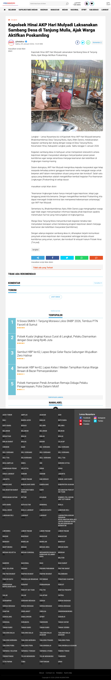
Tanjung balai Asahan (64, 634)
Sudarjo (61, 617)
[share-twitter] (83, 42)
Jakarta (6, 479)
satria (61, 595)
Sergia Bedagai (64, 606)
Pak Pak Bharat (9, 574)
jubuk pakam (26, 479)
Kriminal (43, 505)
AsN (59, 415)
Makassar (55, 10)
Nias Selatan (8, 568)
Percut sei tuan (28, 590)
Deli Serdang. (64, 452)
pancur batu (8, 579)
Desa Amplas (8, 463)
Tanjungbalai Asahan (67, 646)
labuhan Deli (63, 510)
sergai (42, 601)
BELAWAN (12, 10)
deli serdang (63, 447)
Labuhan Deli (8, 515)
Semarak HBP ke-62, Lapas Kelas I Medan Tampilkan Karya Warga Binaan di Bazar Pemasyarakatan (57, 369)
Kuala (60, 505)
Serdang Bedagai (28, 601)
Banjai (42, 420)
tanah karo (7, 627)
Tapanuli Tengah (28, 651)
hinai (42, 468)
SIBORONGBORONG (65, 611)
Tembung (62, 656)
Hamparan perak (10, 468)
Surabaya (25, 622)
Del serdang (45, 447)
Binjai (42, 436)
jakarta (61, 474)
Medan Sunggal (27, 552)
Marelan (43, 542)
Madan (5, 536)
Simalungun (26, 617)
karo (42, 490)
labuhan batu (45, 510)
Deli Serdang (8, 452)
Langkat (43, 515)
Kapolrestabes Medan (28, 10)
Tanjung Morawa (28, 640)
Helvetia (24, 468)
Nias (41, 563)
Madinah (44, 10)
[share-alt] (38, 258)
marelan (25, 542)
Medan (65, 10)
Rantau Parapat (64, 590)
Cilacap (61, 442)
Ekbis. (23, 463)
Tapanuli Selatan (10, 651)
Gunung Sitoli (64, 463)
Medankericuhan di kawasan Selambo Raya (48, 554)
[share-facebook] (77, 42)
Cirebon (6, 447)
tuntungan (44, 662)
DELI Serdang (26, 452)
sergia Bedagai (46, 606)
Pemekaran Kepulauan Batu (9, 586)
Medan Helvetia (9, 552)
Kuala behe (7, 510)
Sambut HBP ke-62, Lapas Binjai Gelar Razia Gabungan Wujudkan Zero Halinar (57, 353)
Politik (43, 590)
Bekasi (24, 425)
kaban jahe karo (65, 479)
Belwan (61, 431)
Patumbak (44, 579)
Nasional (74, 10)
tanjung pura (64, 640)
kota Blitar (26, 505)
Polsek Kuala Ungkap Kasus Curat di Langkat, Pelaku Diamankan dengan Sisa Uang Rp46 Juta (56, 338)
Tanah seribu (63, 627)
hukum (24, 474)
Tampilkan (98, 283)
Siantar (6, 611)
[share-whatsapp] (88, 42)
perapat (24, 585)
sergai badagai (64, 601)
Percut (61, 585)
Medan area (44, 547)
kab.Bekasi (94, 10)
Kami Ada (68, 673)
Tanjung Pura (27, 646)
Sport (84, 10)
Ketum (24, 497)
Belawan (25, 431)
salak (5, 595)
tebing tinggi (63, 651)
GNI (41, 463)
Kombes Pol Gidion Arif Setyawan (65, 498)
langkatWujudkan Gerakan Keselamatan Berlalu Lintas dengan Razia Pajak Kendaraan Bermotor (67, 520)
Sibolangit (25, 611)
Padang (24, 568)
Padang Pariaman (47, 568)
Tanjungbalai (45, 646)
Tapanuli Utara (46, 651)
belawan (6, 431)
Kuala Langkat (27, 510)
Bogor (42, 442)
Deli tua (6, 458)
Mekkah (61, 552)
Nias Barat (62, 563)
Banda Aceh (26, 420)
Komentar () (97, 42)
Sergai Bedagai (27, 606)
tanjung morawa (10, 640)
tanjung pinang (46, 640)
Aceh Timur (7, 415)
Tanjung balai (27, 633)
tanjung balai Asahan (46, 634)
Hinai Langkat (8, 474)
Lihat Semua (55, 297)
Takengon (44, 622)
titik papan (7, 662)
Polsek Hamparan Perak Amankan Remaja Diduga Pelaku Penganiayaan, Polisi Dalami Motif (52, 384)
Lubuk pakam (63, 531)
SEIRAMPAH (7, 601)
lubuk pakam (26, 531)
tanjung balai (9, 633)
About (41, 673)
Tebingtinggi (8, 656)
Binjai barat (8, 442)
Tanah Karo (44, 627)
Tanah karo (26, 627)
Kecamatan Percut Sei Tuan (66, 491)
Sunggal (6, 622)
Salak (23, 595)
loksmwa (6, 531)
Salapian (43, 595)
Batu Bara (7, 425)
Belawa (61, 425)
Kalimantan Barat (10, 490)
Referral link (55, 311)
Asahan (43, 415)
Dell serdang (45, 458)
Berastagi (7, 436)
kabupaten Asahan (66, 484)
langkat (105, 10)
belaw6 (43, 425)
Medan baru (63, 547)
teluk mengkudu (28, 656)
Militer (61, 558)
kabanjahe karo (28, 484)
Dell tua (61, 458)
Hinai (60, 468)
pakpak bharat (27, 574)
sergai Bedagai (9, 606)
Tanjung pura (8, 646)
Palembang (62, 574)
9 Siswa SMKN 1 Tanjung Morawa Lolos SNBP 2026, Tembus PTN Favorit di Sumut (57, 322)
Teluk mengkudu (46, 656)
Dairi (23, 447)
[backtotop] (55, 409)
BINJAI (60, 436)
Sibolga (43, 611)
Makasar (43, 536)
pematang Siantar (65, 579)
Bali (4, 420)
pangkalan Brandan (29, 579)
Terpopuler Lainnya (55, 397)
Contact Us (50, 673)
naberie (6, 563)
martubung (7, 547)
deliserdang (26, 458)
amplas (24, 415)
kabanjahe (7, 484)
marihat (61, 542)
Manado (6, 542)
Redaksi (59, 673)
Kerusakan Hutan (10, 497)
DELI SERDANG (45, 452)
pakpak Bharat (46, 574)
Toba (23, 662)
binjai (23, 436)
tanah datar (63, 622)
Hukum (42, 474)
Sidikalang (7, 617)
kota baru (7, 505)
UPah (60, 662)
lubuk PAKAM (45, 531)
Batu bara (62, 420)
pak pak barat (64, 568)
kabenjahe (44, 484)
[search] (49, 3)
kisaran (43, 497)
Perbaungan (45, 585)
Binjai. (24, 442)
